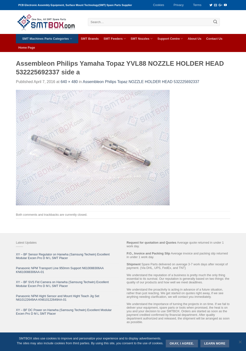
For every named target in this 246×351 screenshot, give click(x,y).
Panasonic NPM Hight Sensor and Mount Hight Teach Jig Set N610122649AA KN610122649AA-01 (57, 297)
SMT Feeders (115, 38)
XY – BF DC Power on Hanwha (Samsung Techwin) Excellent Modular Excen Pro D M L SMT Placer (64, 311)
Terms (197, 5)
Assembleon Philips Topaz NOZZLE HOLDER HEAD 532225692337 (141, 82)
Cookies (158, 5)
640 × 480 (69, 82)
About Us (194, 38)
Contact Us (214, 38)
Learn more (215, 343)
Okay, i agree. (182, 343)
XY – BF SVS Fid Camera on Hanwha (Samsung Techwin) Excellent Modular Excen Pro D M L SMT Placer (62, 283)
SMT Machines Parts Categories (47, 38)
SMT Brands (90, 38)
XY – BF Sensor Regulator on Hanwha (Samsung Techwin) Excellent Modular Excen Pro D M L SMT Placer (63, 256)
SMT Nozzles (142, 38)
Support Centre (170, 38)
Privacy (178, 5)
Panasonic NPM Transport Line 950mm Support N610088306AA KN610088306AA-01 (60, 269)
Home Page (26, 47)
